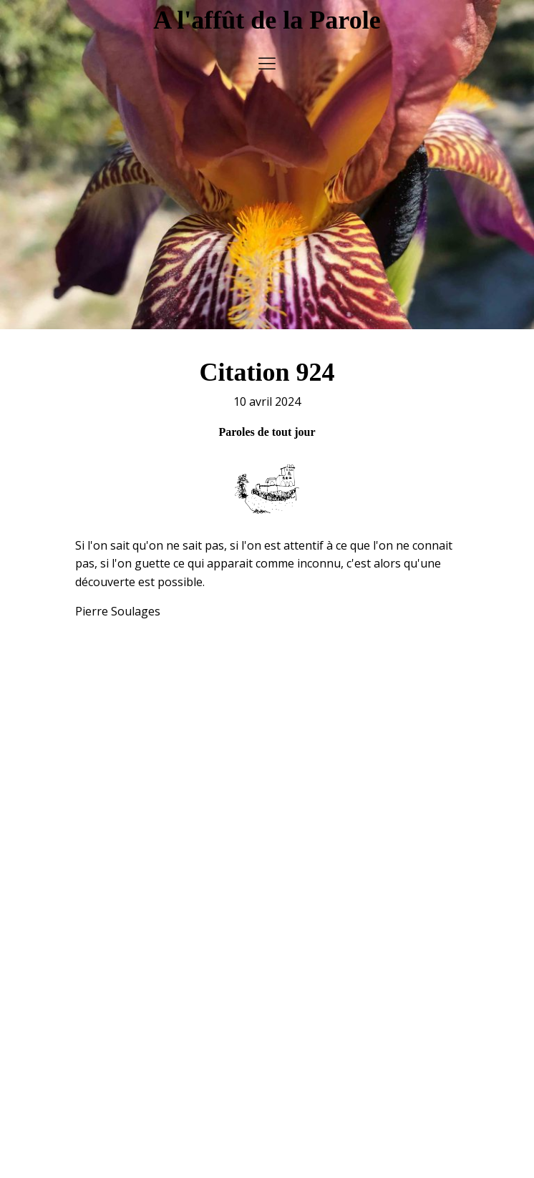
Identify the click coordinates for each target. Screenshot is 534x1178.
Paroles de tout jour (266, 425)
